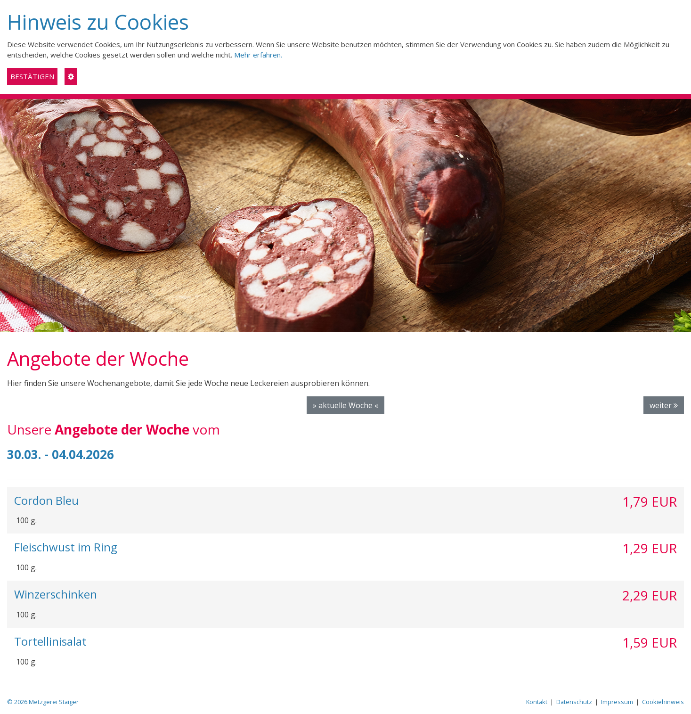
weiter (664, 405)
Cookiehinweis (663, 702)
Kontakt (536, 702)
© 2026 (43, 702)
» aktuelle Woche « (345, 405)
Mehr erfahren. (258, 54)
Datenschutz (574, 702)
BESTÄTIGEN (32, 76)
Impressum (617, 702)
